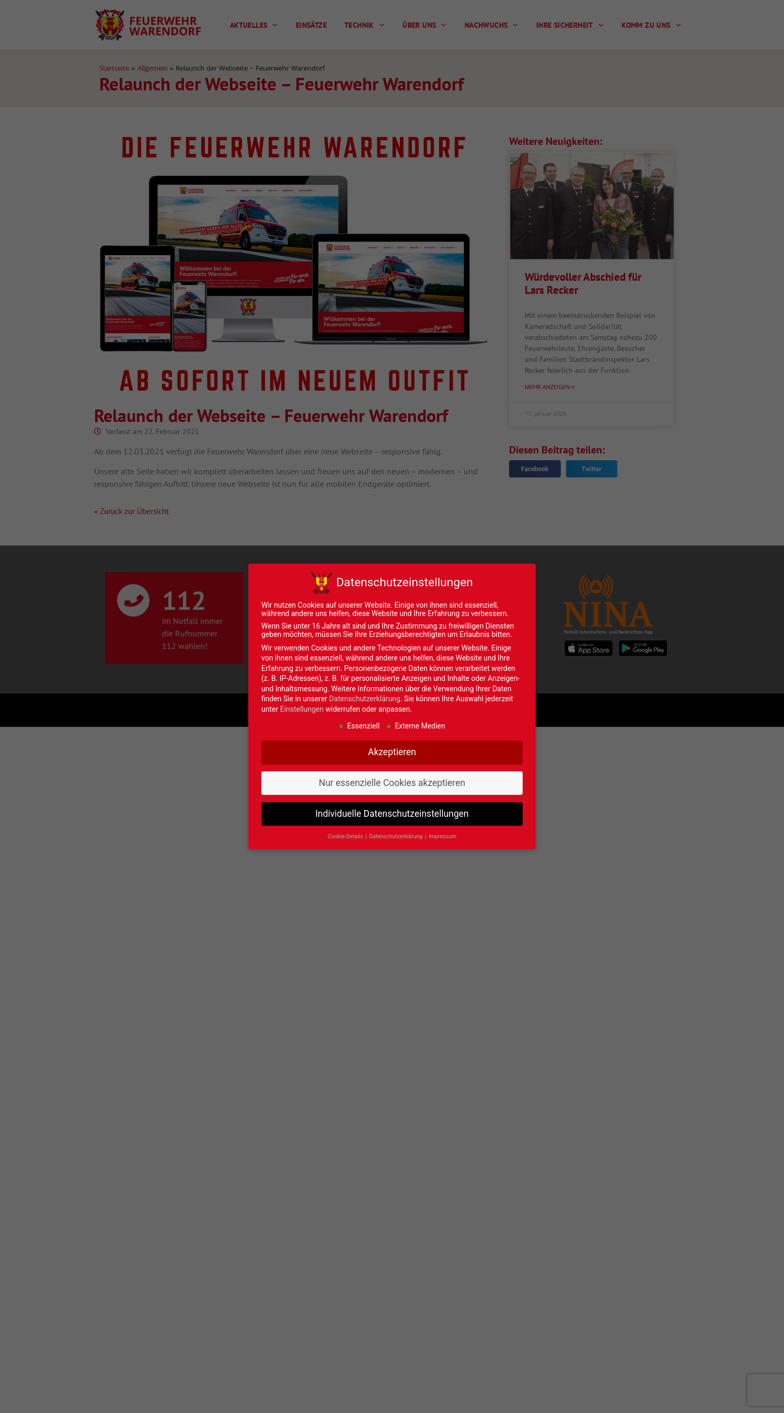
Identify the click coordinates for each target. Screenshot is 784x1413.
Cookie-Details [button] (346, 836)
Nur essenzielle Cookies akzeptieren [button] (392, 783)
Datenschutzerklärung (364, 698)
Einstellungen (302, 709)
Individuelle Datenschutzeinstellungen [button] (391, 813)
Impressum (442, 836)
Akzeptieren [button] (392, 752)
